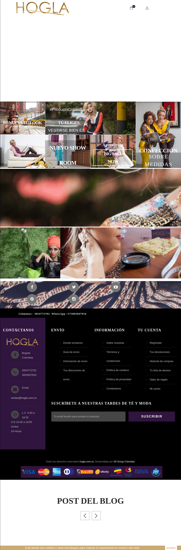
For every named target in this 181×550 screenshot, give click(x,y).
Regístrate (156, 342)
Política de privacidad (118, 379)
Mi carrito (155, 388)
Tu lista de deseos (160, 370)
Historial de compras (161, 361)
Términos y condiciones (113, 356)
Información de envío (75, 361)
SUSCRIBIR (151, 416)
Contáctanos (113, 388)
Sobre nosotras (115, 342)
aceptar (171, 547)
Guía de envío (71, 352)
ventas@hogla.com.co (24, 397)
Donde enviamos (73, 342)
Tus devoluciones (160, 352)
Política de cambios (117, 370)
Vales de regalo (158, 379)
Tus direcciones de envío (74, 375)
